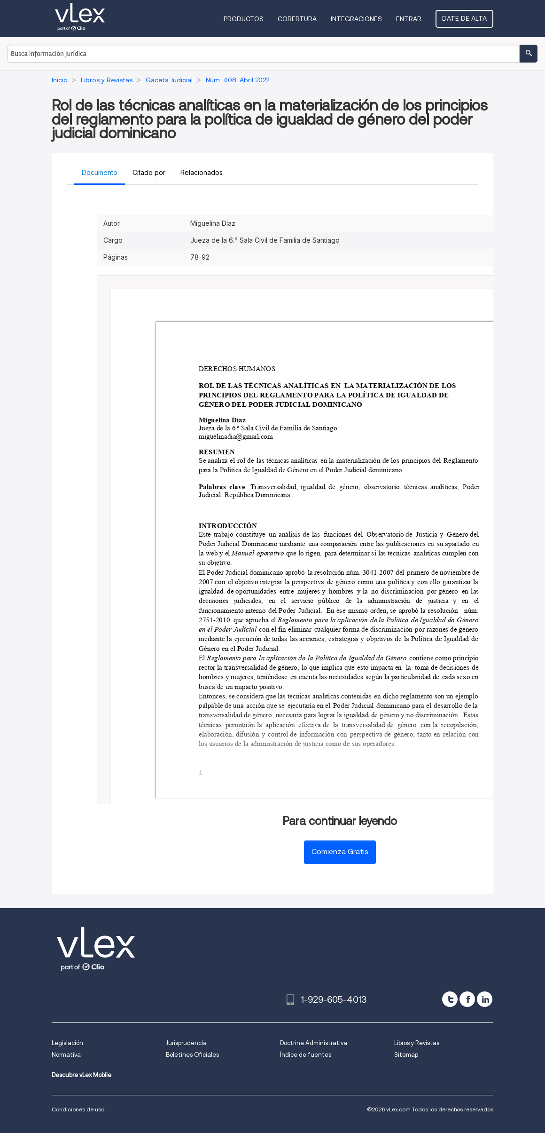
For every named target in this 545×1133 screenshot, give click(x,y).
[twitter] (450, 999)
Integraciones (356, 19)
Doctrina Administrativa (313, 1042)
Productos (244, 19)
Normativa (66, 1054)
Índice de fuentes (305, 1054)
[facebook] (467, 999)
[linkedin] (484, 999)
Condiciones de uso (78, 1109)
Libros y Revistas (416, 1042)
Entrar (408, 19)
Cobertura (297, 19)
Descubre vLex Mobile (81, 1074)
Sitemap (406, 1054)
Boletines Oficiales (192, 1054)
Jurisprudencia (186, 1042)
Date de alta (464, 18)
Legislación (67, 1042)
